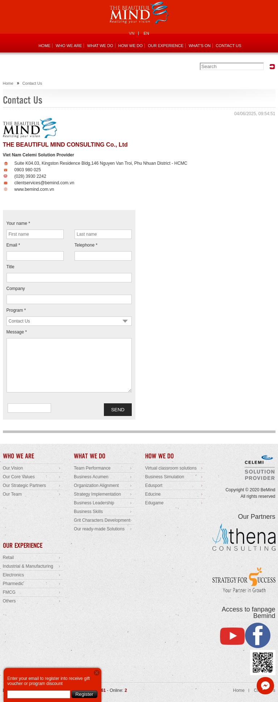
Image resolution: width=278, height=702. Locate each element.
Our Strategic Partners (24, 485)
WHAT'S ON (200, 45)
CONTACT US (228, 45)
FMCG (9, 592)
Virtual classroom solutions (171, 468)
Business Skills (88, 511)
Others (9, 601)
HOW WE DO (130, 45)
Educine (153, 494)
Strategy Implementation (97, 494)
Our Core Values (19, 476)
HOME (44, 45)
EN (146, 33)
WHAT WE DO (100, 45)
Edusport (154, 485)
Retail (8, 557)
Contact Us (32, 83)
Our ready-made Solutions (99, 528)
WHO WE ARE (69, 45)
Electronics (13, 574)
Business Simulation (164, 476)
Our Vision (13, 468)
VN (131, 33)
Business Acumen (91, 476)
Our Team (12, 494)
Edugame (154, 502)
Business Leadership (94, 502)
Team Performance (92, 468)
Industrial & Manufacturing (28, 566)
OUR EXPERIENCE (165, 45)
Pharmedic (13, 583)
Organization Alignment (96, 485)
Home (8, 83)
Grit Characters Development (102, 520)
